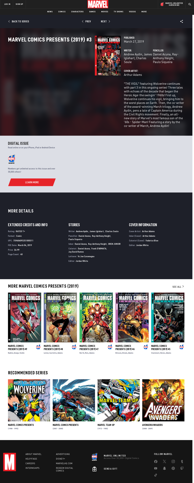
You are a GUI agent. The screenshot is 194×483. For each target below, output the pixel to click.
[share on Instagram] (173, 450)
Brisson (118, 341)
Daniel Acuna (131, 68)
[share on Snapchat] (164, 457)
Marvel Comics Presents (21, 413)
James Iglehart (93, 68)
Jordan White (82, 249)
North (82, 341)
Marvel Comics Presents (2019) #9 (17, 335)
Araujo (16, 341)
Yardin (22, 341)
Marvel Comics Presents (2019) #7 (89, 335)
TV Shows (118, 11)
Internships (33, 456)
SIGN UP (19, 4)
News (50, 11)
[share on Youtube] (155, 457)
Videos (132, 11)
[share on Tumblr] (182, 450)
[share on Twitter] (164, 450)
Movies (104, 11)
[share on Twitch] (182, 457)
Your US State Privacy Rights (58, 477)
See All (178, 274)
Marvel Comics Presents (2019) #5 (160, 335)
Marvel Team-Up (106, 413)
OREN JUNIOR (114, 231)
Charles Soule (111, 219)
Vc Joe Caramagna (86, 244)
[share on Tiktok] (155, 463)
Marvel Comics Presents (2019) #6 (124, 335)
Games (92, 11)
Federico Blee (152, 228)
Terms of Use (21, 477)
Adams (60, 341)
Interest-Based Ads (152, 477)
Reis (86, 341)
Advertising (63, 442)
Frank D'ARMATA (98, 236)
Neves (162, 341)
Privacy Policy (36, 477)
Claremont (155, 341)
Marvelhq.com (64, 451)
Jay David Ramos (76, 239)
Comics (61, 11)
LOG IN (7, 4)
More (144, 11)
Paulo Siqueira (75, 227)
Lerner (46, 341)
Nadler (10, 341)
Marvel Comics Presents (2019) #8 (53, 335)
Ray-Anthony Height (155, 68)
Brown (124, 341)
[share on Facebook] (155, 450)
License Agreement (132, 477)
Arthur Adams (72, 85)
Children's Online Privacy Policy (107, 477)
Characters (77, 11)
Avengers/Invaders (152, 413)
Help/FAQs (31, 446)
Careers (30, 451)
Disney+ (60, 446)
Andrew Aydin (72, 68)
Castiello (53, 341)
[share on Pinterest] (173, 457)
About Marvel (34, 442)
